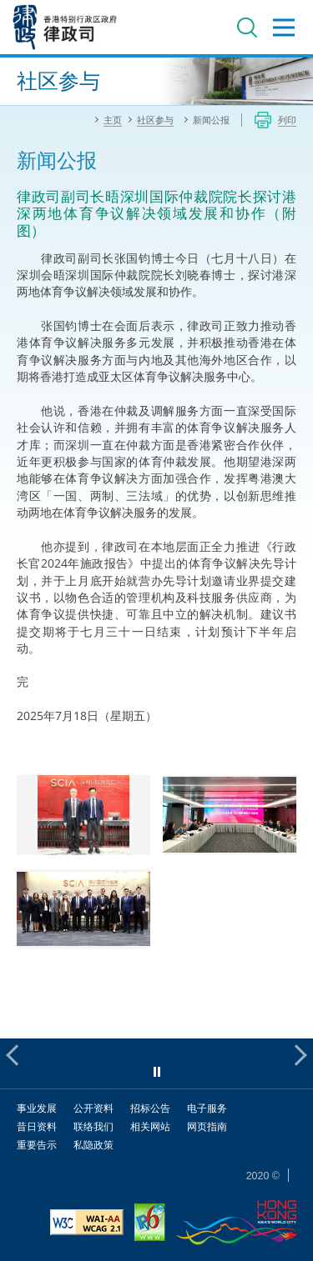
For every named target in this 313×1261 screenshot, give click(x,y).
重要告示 (37, 1145)
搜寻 (247, 27)
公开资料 (93, 1108)
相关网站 (150, 1126)
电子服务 (207, 1108)
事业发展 (37, 1108)
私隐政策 (93, 1145)
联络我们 (93, 1126)
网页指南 (207, 1126)
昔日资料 (37, 1126)
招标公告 (150, 1108)
